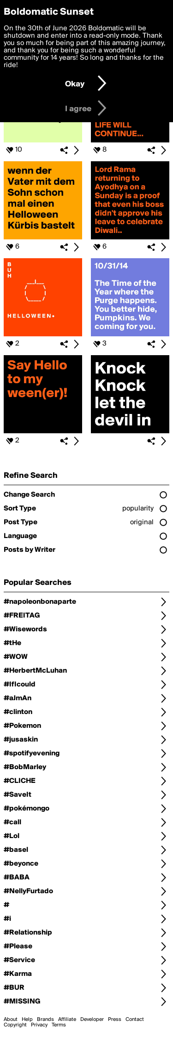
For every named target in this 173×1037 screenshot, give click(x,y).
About (11, 1019)
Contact (134, 1019)
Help (27, 1019)
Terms (59, 1025)
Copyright (15, 1025)
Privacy (39, 1025)
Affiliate (67, 1019)
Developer (92, 1019)
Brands (45, 1019)
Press (114, 1019)
